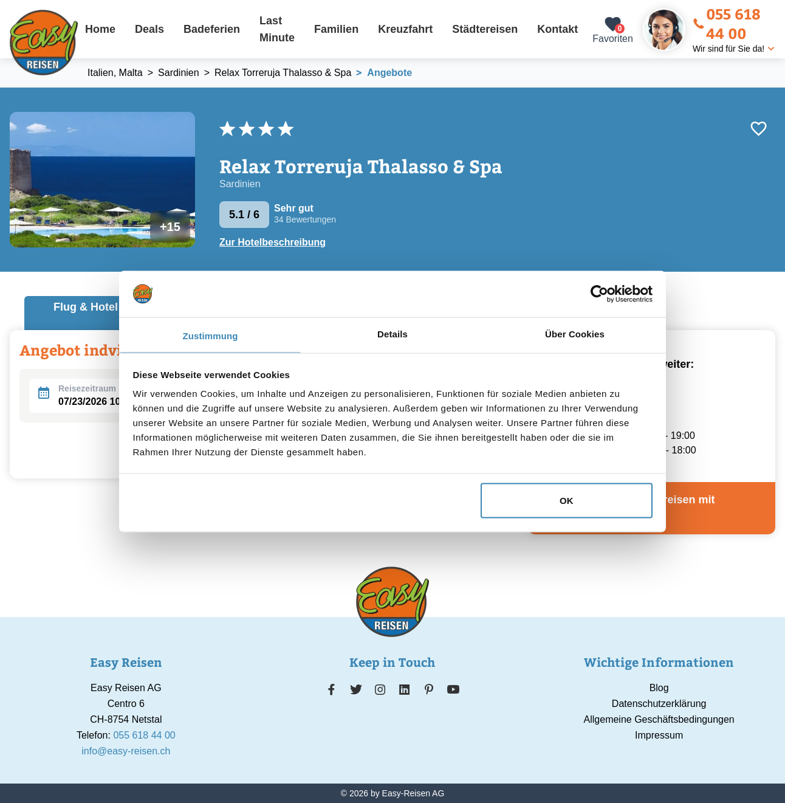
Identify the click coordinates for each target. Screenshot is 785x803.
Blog (659, 688)
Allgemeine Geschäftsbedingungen (659, 719)
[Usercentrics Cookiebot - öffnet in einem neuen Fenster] (599, 293)
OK (567, 500)
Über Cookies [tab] (575, 334)
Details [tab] (392, 334)
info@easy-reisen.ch (125, 751)
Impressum (659, 735)
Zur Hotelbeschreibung (272, 242)
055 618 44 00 (727, 23)
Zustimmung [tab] (210, 336)
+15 (170, 226)
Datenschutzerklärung (659, 703)
